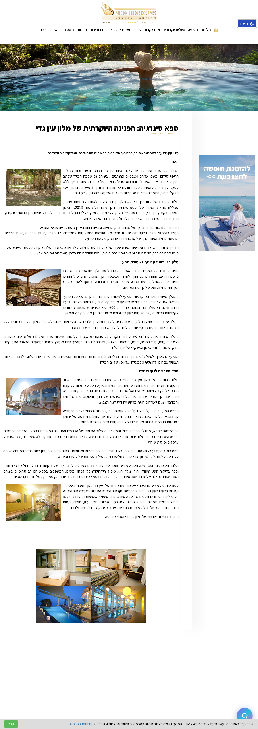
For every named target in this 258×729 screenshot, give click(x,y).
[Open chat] (245, 716)
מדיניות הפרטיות (80, 724)
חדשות (82, 29)
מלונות (205, 29)
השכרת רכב (49, 29)
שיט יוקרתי (152, 29)
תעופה (193, 29)
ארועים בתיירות (101, 29)
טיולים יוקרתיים (174, 29)
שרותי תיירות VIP (128, 29)
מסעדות (67, 29)
